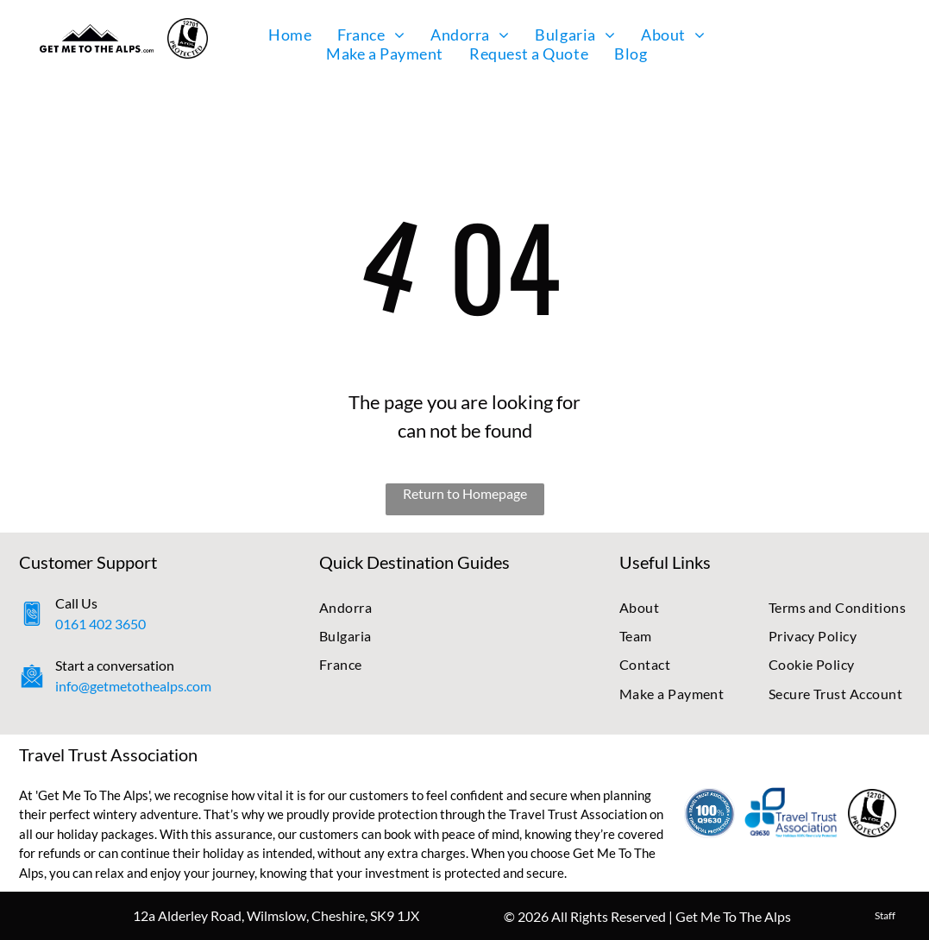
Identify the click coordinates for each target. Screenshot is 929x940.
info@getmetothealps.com (133, 686)
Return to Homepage (465, 493)
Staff (885, 915)
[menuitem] (289, 34)
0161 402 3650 (100, 623)
